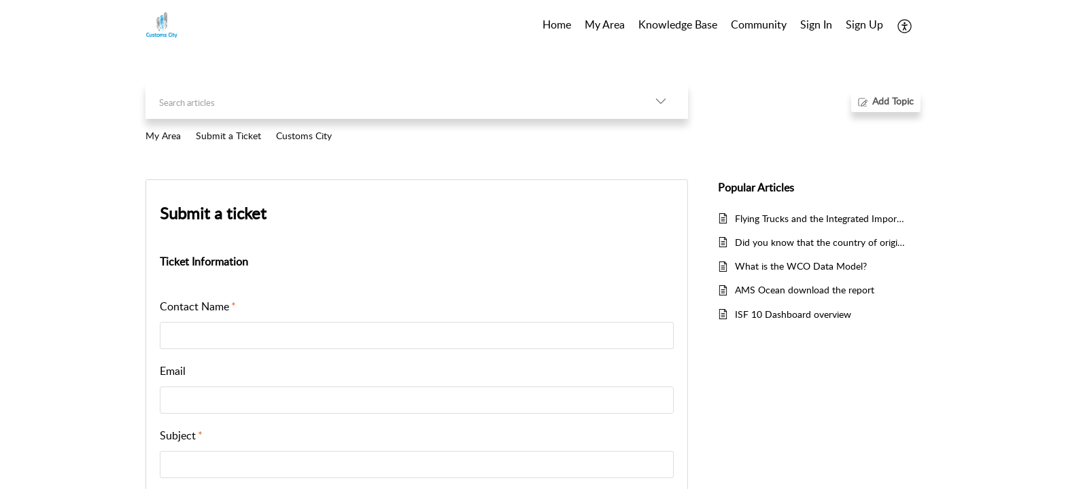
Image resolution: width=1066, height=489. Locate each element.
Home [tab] (557, 24)
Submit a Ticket (228, 135)
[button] (905, 25)
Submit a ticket (213, 213)
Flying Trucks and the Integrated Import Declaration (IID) (821, 218)
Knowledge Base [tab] (677, 24)
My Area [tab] (605, 24)
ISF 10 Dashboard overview (793, 314)
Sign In (816, 24)
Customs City (304, 135)
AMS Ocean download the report (804, 289)
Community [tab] (759, 24)
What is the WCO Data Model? (801, 265)
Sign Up (864, 24)
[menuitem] (816, 26)
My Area (163, 135)
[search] (389, 101)
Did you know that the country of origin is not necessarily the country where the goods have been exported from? (821, 242)
